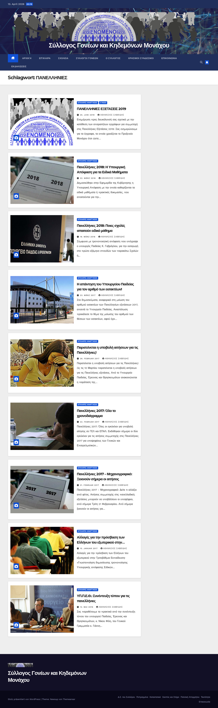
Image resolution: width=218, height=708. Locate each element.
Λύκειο (103, 103)
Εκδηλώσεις (18, 66)
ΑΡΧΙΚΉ (27, 58)
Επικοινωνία (204, 702)
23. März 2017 (88, 295)
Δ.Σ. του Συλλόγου (126, 697)
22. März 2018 (88, 178)
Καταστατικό (155, 697)
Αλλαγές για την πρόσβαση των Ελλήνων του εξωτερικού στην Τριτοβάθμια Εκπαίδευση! (101, 542)
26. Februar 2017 (90, 358)
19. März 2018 (88, 237)
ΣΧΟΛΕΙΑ (63, 58)
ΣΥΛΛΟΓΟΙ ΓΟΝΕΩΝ (86, 58)
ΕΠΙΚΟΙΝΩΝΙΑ (169, 58)
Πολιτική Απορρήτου (189, 697)
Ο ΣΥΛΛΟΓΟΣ (112, 58)
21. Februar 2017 (90, 485)
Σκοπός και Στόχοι (170, 697)
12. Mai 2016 (87, 607)
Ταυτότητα (205, 697)
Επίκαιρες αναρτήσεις (87, 103)
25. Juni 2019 (88, 115)
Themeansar (69, 699)
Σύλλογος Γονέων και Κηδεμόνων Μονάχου (109, 45)
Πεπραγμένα (142, 697)
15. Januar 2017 (89, 548)
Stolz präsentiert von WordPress (24, 699)
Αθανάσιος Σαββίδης (111, 115)
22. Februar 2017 (90, 422)
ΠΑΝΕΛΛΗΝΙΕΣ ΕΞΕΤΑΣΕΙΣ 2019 (101, 109)
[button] (201, 62)
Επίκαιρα (44, 58)
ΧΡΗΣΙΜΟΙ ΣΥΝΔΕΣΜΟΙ (140, 58)
